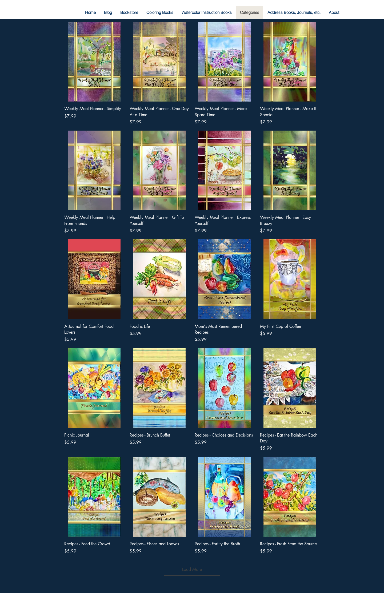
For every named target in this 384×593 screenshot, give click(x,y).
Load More (192, 569)
